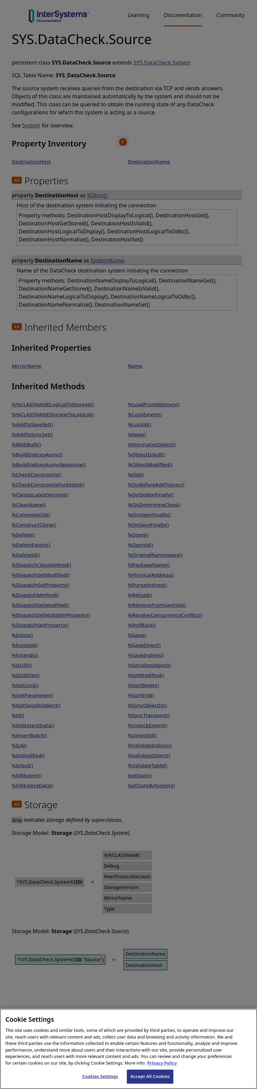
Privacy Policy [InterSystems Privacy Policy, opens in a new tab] (162, 1070)
